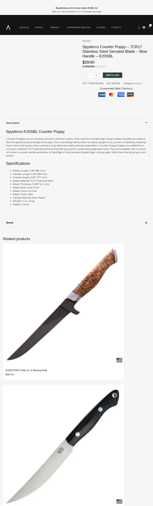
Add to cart (113, 75)
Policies (60, 474)
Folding (11, 466)
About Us (61, 466)
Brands (11, 477)
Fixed (10, 470)
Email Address (42, 329)
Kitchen (87, 40)
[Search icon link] (139, 28)
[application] (40, 28)
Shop (10, 463)
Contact (60, 481)
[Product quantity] (91, 75)
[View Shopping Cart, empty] (149, 27)
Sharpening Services (68, 463)
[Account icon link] (144, 27)
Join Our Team (65, 470)
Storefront (62, 477)
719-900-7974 (113, 481)
